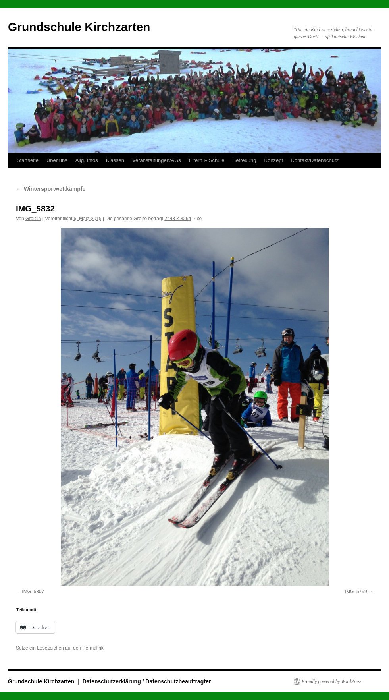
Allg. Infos (86, 160)
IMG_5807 (33, 591)
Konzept (273, 160)
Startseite (28, 160)
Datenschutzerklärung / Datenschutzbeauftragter (147, 681)
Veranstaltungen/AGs (156, 160)
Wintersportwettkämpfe (50, 189)
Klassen (115, 160)
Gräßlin (33, 218)
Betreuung (244, 160)
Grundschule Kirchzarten (79, 26)
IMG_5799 (356, 591)
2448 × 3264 (177, 218)
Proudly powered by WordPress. (332, 681)
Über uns (56, 160)
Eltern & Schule (207, 160)
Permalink (92, 648)
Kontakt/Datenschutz (315, 160)
